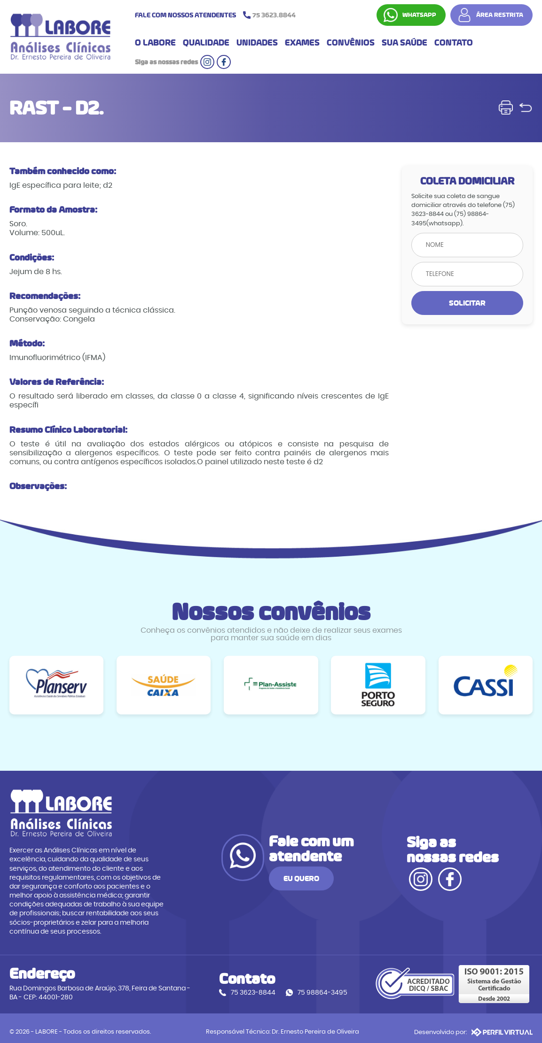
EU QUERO (353, 877)
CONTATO (453, 44)
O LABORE (155, 44)
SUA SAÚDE (404, 44)
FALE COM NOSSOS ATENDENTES (217, 15)
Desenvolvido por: (473, 1024)
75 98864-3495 (309, 985)
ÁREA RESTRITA (499, 15)
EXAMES (302, 44)
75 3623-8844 (239, 985)
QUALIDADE (206, 44)
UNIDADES (257, 44)
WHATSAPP (419, 15)
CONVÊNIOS (351, 44)
